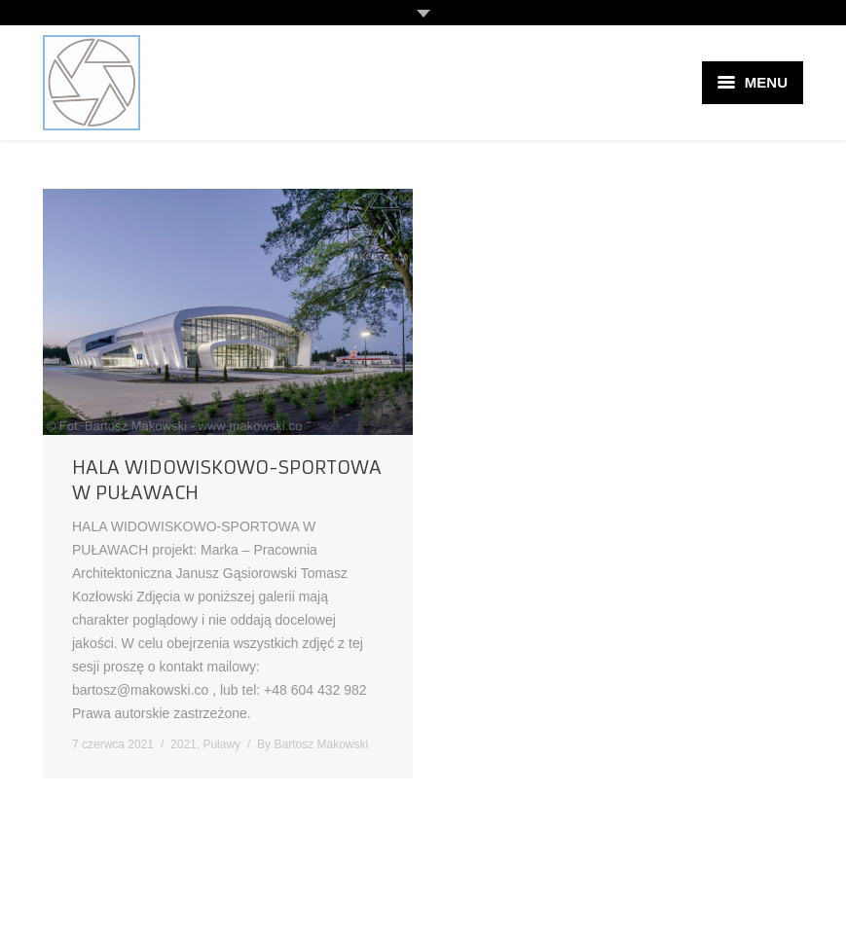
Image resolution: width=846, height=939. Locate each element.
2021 (183, 744)
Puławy (221, 744)
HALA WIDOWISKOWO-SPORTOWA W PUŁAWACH (227, 479)
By (312, 744)
